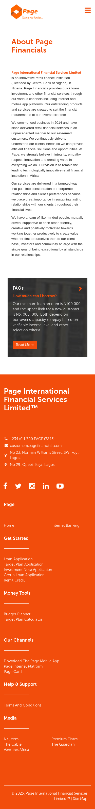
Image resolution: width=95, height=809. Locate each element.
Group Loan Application (24, 575)
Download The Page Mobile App (31, 661)
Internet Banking (65, 525)
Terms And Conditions (22, 705)
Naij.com (11, 739)
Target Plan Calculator (23, 619)
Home (9, 525)
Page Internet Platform (23, 666)
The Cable (13, 744)
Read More (25, 345)
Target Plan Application (24, 564)
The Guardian (63, 744)
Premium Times (64, 739)
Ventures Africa (16, 749)
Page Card (13, 671)
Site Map (80, 798)
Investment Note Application (28, 569)
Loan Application (18, 559)
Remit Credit (14, 580)
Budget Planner (17, 614)
